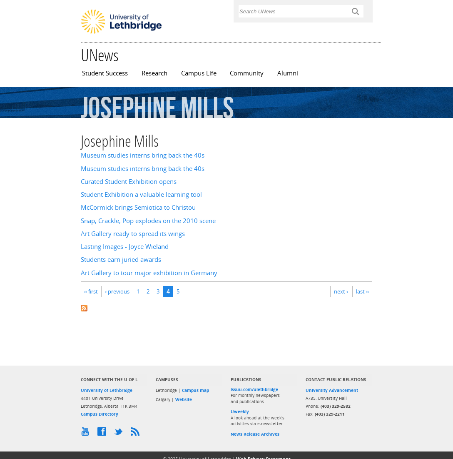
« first (91, 291)
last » (362, 291)
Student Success (105, 73)
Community (247, 73)
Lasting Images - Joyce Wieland (125, 246)
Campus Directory (99, 414)
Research (154, 73)
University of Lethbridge (106, 390)
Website (183, 399)
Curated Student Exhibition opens (129, 181)
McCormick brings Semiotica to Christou (138, 207)
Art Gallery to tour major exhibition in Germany (149, 272)
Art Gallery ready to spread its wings (133, 233)
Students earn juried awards (121, 259)
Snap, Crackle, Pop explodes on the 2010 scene (148, 220)
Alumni (287, 73)
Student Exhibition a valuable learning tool (141, 194)
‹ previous (117, 291)
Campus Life (199, 73)
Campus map (195, 390)
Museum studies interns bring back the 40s (142, 155)
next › (341, 291)
